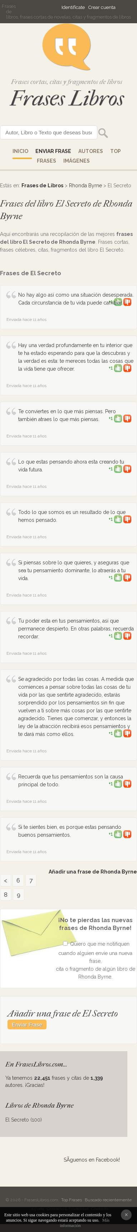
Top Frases (71, 1199)
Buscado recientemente (108, 1199)
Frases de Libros (42, 185)
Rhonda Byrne (85, 185)
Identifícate (73, 7)
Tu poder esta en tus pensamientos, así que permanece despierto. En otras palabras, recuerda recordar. (76, 628)
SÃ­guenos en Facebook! (92, 1160)
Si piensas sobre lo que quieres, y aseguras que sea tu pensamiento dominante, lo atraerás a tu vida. (73, 570)
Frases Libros (67, 98)
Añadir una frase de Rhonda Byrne (93, 872)
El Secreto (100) (23, 1120)
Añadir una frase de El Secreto (63, 1013)
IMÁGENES (76, 161)
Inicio (20, 151)
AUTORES (90, 151)
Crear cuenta (102, 7)
